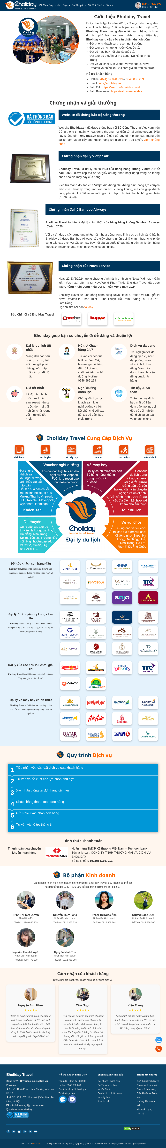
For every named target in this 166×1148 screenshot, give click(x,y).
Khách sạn (62, 5)
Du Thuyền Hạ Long (108, 1085)
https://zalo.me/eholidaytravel (121, 87)
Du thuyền (79, 5)
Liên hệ (140, 1113)
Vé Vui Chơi (96, 5)
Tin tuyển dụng (144, 1109)
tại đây (88, 307)
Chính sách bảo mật (147, 1085)
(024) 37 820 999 (111, 79)
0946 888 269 (135, 79)
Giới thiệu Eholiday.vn (148, 1081)
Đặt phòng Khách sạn (109, 1081)
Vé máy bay (46, 5)
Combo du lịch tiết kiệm (110, 1093)
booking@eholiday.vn (76, 1089)
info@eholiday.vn (109, 83)
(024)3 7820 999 (151, 3)
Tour (110, 5)
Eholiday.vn (37, 1143)
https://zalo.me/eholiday (126, 91)
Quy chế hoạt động (146, 1089)
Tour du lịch (103, 1101)
